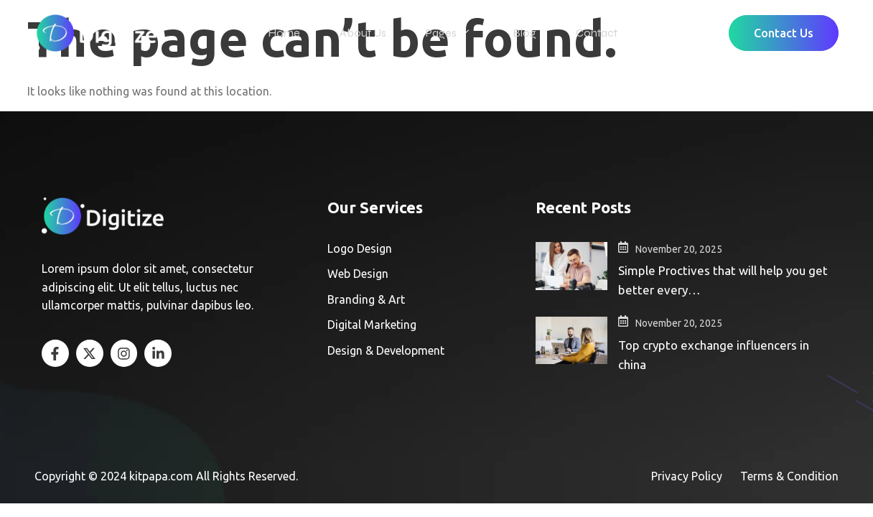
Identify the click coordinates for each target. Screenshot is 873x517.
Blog (521, 31)
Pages (447, 31)
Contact (589, 31)
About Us (366, 31)
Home (291, 31)
